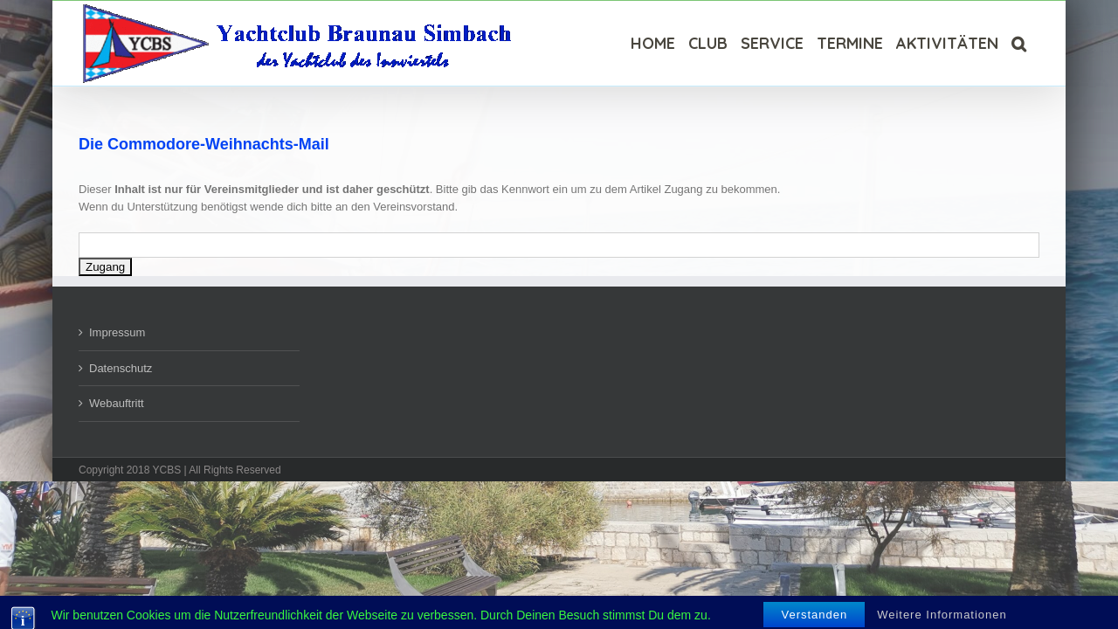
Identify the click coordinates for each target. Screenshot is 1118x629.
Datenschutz (120, 368)
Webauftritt (116, 403)
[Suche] (1032, 43)
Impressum (117, 332)
